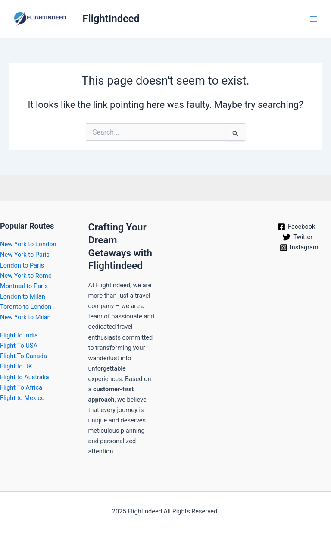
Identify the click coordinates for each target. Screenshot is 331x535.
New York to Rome (26, 276)
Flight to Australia (24, 377)
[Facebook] (296, 227)
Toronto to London (25, 307)
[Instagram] (299, 248)
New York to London (28, 244)
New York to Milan (25, 317)
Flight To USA (18, 345)
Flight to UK (16, 366)
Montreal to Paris (24, 286)
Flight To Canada (23, 356)
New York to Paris (25, 254)
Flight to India (19, 335)
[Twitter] (297, 237)
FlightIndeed (111, 19)
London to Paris (22, 265)
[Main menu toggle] (313, 19)
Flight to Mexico (22, 398)
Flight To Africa (21, 387)
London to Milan (22, 296)
